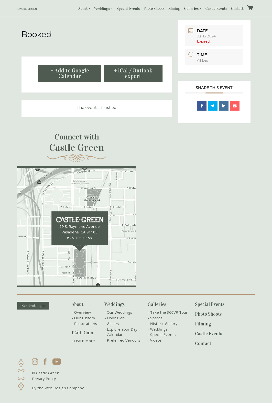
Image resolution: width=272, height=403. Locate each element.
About (82, 8)
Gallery (113, 323)
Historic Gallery (163, 323)
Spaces (156, 317)
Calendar (115, 334)
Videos (156, 340)
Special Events (128, 8)
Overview (82, 312)
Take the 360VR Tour (169, 312)
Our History (84, 317)
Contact (237, 8)
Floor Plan (116, 317)
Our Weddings (119, 312)
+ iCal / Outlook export (133, 73)
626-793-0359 (79, 237)
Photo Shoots (153, 8)
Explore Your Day (122, 329)
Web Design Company (64, 387)
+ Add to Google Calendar (69, 73)
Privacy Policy (44, 378)
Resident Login (33, 305)
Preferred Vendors (123, 340)
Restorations (85, 323)
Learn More (84, 340)
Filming (174, 8)
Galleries (191, 8)
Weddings (102, 8)
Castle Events (216, 8)
